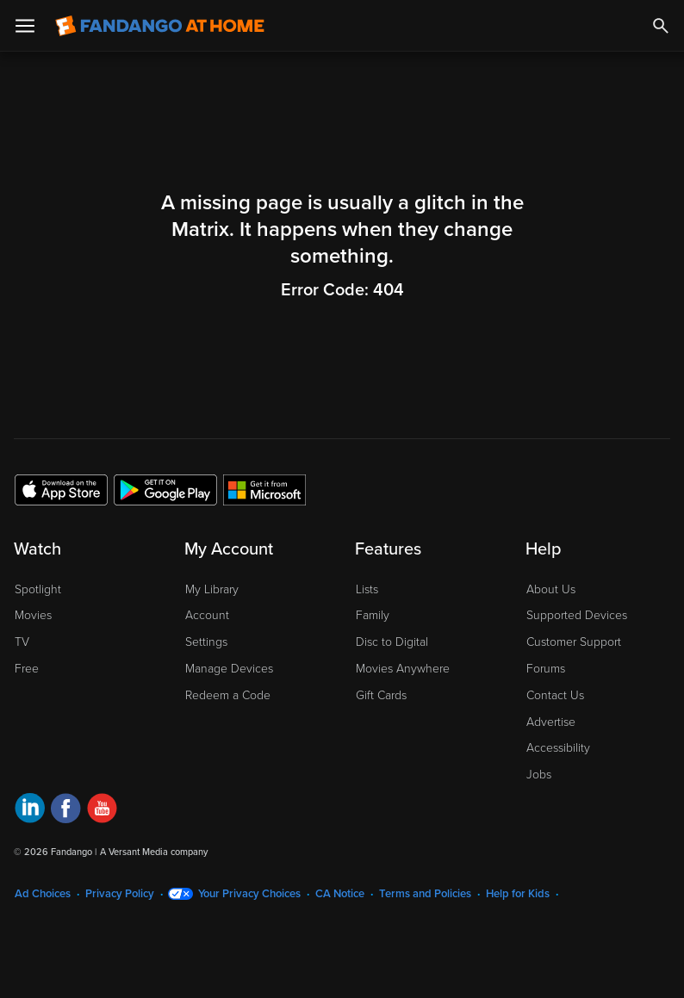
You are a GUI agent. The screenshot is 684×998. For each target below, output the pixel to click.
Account (207, 615)
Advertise (550, 722)
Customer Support (573, 642)
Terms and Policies (425, 894)
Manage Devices (229, 668)
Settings (206, 642)
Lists (367, 589)
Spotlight (38, 589)
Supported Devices (576, 615)
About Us (550, 589)
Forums (545, 668)
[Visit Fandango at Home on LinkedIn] (30, 810)
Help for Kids (518, 894)
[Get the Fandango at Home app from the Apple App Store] (61, 489)
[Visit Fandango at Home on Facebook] (66, 810)
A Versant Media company (154, 852)
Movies (33, 615)
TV (22, 642)
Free (27, 668)
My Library (212, 589)
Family (372, 615)
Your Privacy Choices (249, 894)
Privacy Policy (119, 894)
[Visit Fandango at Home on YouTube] (102, 810)
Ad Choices (43, 894)
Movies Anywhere (403, 668)
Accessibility (558, 748)
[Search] (661, 26)
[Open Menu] (25, 26)
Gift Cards (381, 695)
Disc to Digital (392, 642)
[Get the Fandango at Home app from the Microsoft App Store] (264, 489)
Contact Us (555, 695)
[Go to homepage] (159, 26)
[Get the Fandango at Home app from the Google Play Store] (165, 489)
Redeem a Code (227, 695)
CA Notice (339, 894)
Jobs (538, 774)
